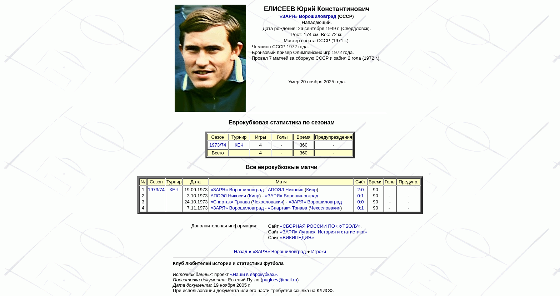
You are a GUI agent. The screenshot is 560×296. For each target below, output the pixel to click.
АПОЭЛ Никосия (286, 189)
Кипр (311, 189)
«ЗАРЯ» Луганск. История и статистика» (323, 232)
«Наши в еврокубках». (254, 274)
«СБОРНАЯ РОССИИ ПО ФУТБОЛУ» (320, 226)
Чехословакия (268, 201)
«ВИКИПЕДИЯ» (297, 237)
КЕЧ (239, 145)
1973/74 (217, 145)
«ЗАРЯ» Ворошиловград (308, 16)
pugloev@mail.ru (279, 279)
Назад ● (243, 251)
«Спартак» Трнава (230, 201)
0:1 (360, 208)
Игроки (318, 251)
